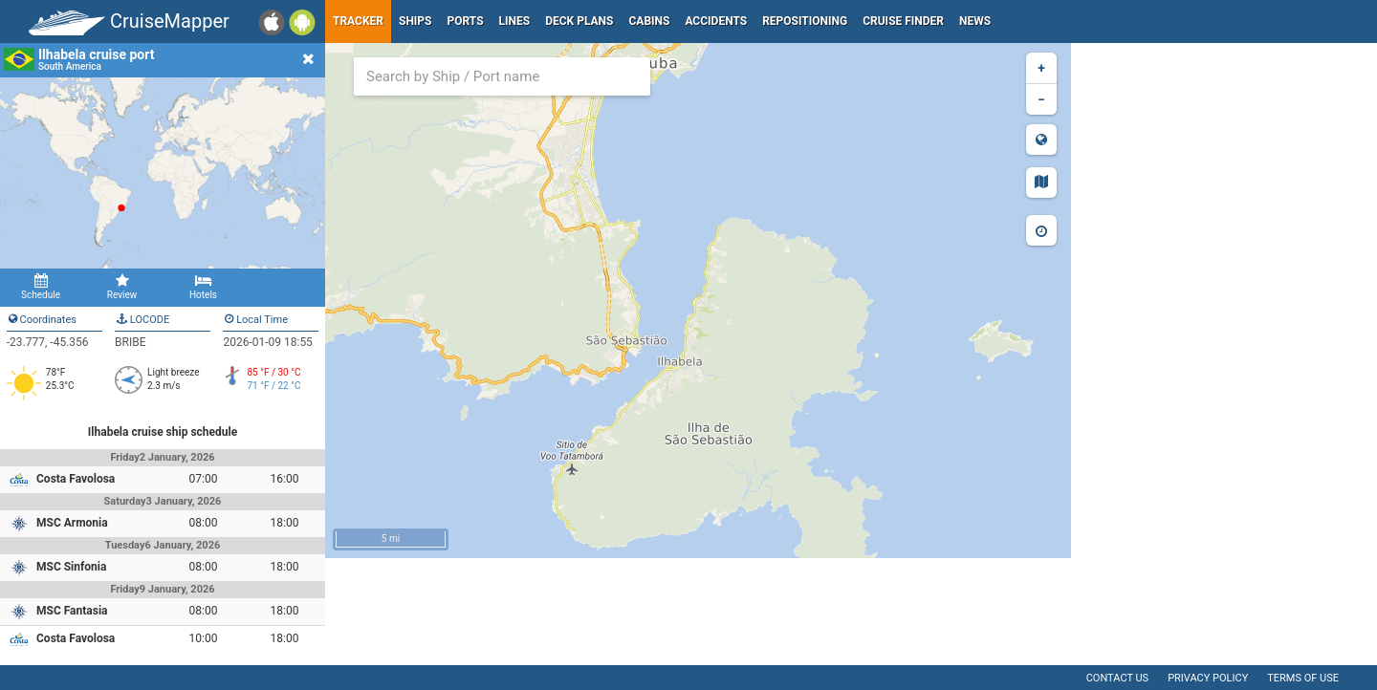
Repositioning (804, 21)
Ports (466, 21)
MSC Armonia (72, 522)
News (975, 21)
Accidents (716, 21)
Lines (515, 21)
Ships (415, 21)
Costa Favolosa (75, 478)
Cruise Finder (903, 21)
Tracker (358, 21)
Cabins (648, 21)
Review (122, 286)
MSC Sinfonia (71, 566)
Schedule (40, 286)
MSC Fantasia (72, 610)
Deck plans (579, 21)
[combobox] (502, 76)
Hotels (203, 286)
